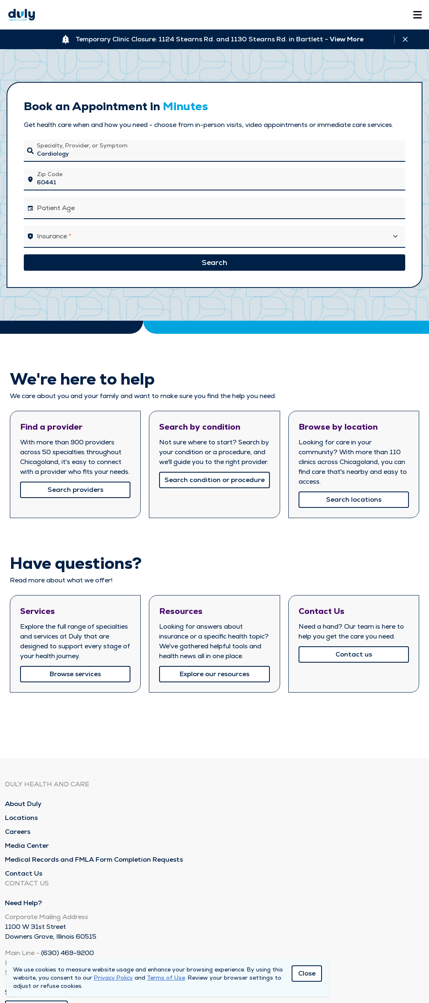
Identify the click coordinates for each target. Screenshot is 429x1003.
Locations (21, 817)
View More (346, 39)
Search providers (75, 489)
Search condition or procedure (214, 479)
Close (306, 973)
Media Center (27, 845)
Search (214, 262)
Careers (17, 831)
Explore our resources (214, 674)
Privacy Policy (113, 977)
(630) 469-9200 (67, 953)
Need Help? (23, 903)
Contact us (353, 654)
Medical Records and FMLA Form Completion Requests (94, 859)
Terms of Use (166, 977)
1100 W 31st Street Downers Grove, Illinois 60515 (50, 931)
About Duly (23, 803)
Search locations (353, 499)
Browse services (75, 674)
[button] (214, 237)
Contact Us (23, 873)
